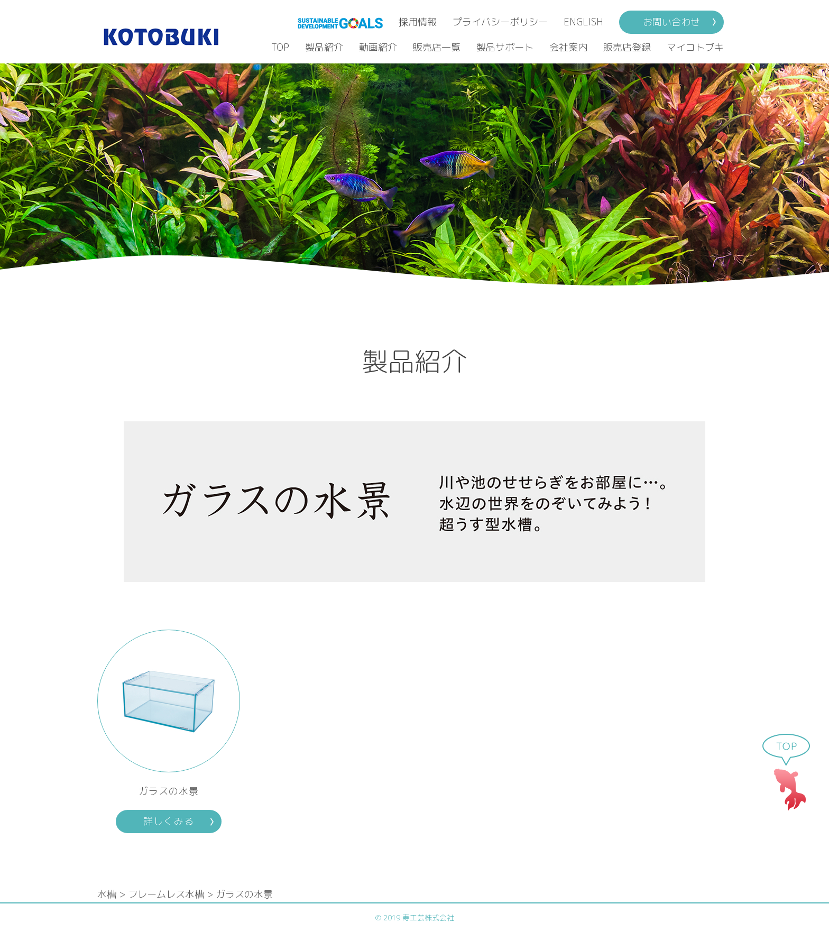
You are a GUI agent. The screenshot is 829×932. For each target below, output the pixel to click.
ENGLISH (583, 22)
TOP (280, 47)
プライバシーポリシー (500, 22)
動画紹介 (378, 47)
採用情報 (418, 22)
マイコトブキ (695, 47)
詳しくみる (168, 821)
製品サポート (504, 47)
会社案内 (568, 47)
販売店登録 (627, 47)
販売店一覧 (436, 47)
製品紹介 (324, 47)
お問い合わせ (671, 22)
